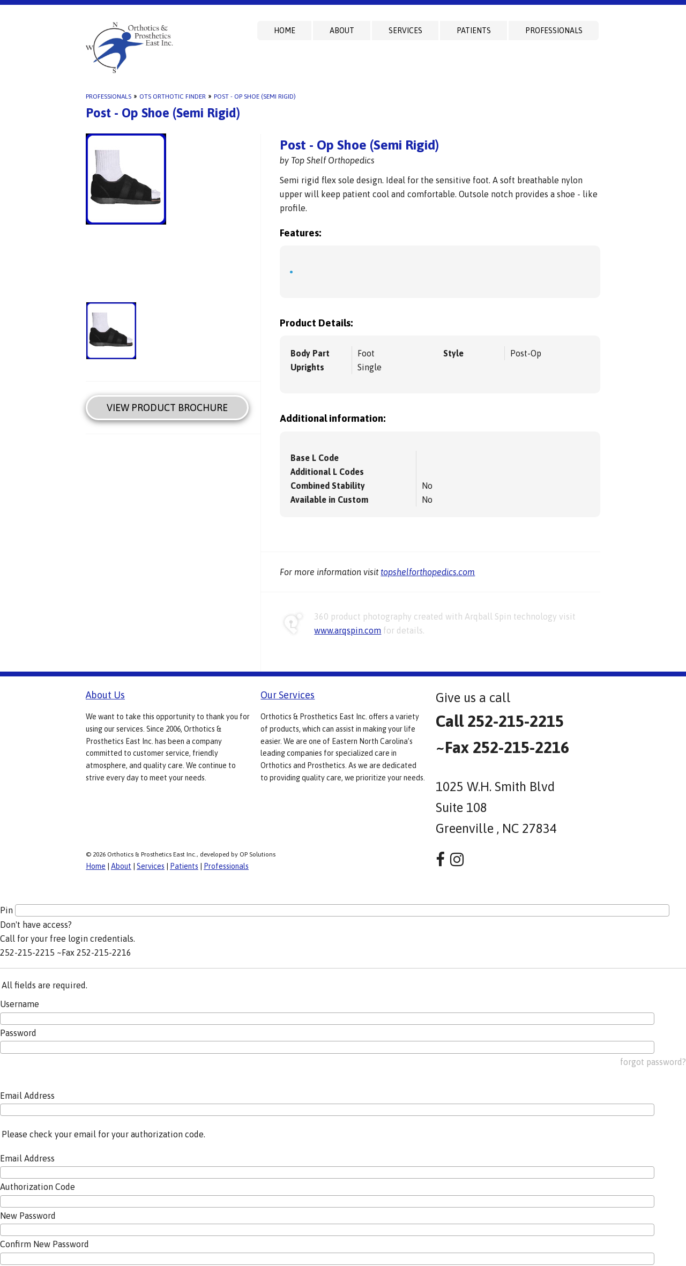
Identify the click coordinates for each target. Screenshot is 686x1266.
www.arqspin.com (347, 630)
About (342, 30)
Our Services (287, 695)
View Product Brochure (167, 407)
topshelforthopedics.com (428, 572)
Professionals (554, 30)
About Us (105, 695)
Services (405, 30)
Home (284, 30)
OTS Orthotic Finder (172, 96)
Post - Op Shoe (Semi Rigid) (255, 96)
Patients (474, 30)
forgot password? (653, 1062)
